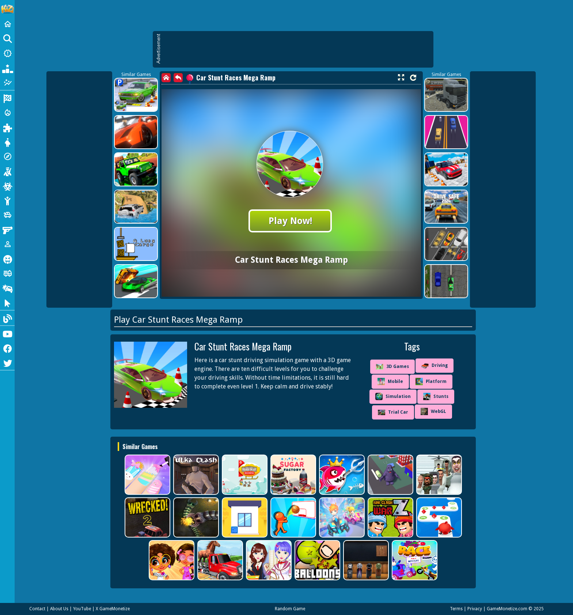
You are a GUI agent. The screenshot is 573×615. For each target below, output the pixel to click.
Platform (431, 381)
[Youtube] (7, 333)
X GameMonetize (113, 608)
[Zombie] (7, 185)
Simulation (393, 396)
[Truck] (7, 273)
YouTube (82, 608)
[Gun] (7, 229)
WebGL (433, 411)
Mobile (390, 381)
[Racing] (7, 98)
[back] (178, 77)
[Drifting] (7, 288)
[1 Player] (7, 244)
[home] (166, 77)
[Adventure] (7, 156)
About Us (59, 608)
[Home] (7, 24)
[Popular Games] (7, 68)
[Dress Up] (7, 141)
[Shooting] (7, 171)
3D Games (392, 366)
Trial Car (393, 412)
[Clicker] (7, 302)
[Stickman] (7, 200)
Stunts (435, 396)
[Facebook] (7, 348)
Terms (456, 608)
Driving (434, 365)
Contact (37, 608)
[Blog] (7, 318)
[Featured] (7, 82)
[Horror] (7, 258)
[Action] (7, 112)
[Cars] (7, 215)
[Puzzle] (7, 127)
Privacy (474, 608)
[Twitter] (7, 362)
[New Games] (7, 53)
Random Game (290, 608)
